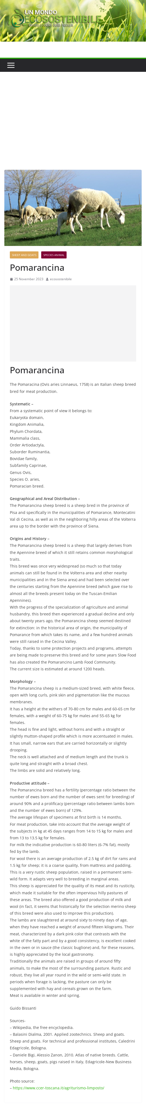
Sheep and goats (24, 255)
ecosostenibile (61, 279)
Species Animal (53, 255)
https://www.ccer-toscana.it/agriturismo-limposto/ (58, 1087)
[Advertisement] (73, 113)
